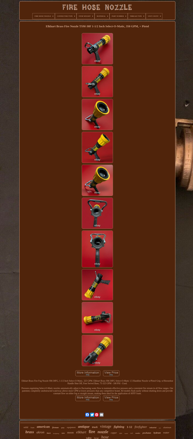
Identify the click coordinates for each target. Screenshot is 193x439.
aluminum (167, 427)
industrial (152, 428)
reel (160, 428)
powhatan (147, 433)
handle (126, 433)
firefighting (56, 433)
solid (26, 427)
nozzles (137, 433)
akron (40, 432)
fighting (119, 427)
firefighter (141, 427)
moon (70, 432)
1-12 (129, 427)
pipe (120, 433)
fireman (55, 427)
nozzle (103, 432)
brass (29, 432)
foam (32, 428)
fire (92, 431)
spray (62, 428)
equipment (71, 427)
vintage (105, 426)
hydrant (157, 433)
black (49, 433)
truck (95, 427)
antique (83, 426)
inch (131, 433)
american (43, 427)
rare (63, 433)
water (166, 432)
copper (114, 433)
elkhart (81, 432)
